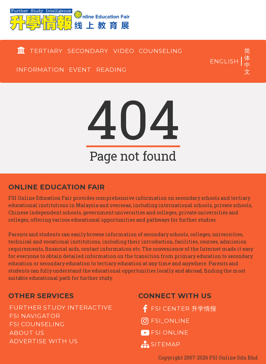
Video (123, 50)
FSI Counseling (37, 324)
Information (40, 69)
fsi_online (164, 321)
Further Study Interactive (60, 307)
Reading (111, 69)
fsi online (163, 333)
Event (80, 69)
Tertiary (46, 50)
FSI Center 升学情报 (177, 309)
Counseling (161, 50)
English (224, 61)
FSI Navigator (34, 315)
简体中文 (247, 61)
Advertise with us (43, 341)
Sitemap (159, 344)
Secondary (88, 50)
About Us (26, 332)
